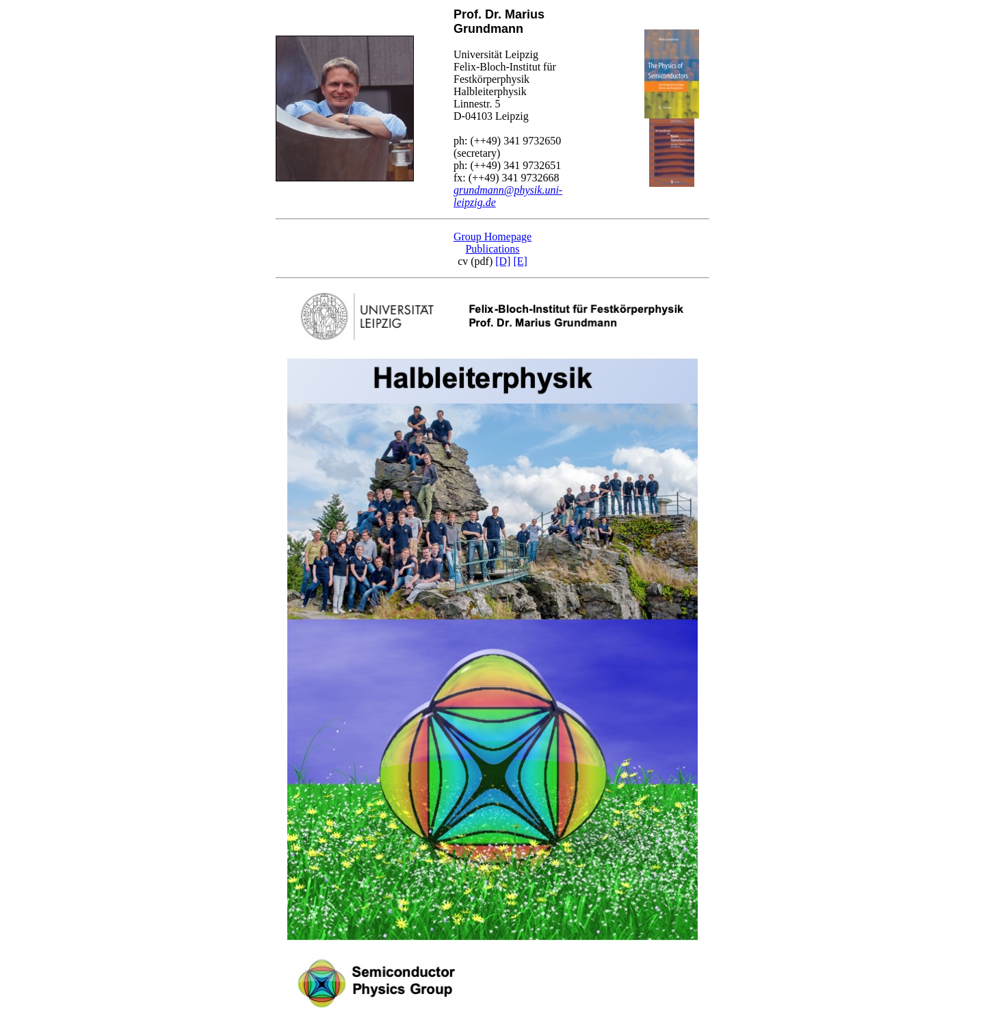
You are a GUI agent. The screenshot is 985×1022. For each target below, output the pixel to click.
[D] (502, 261)
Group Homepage (492, 236)
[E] (520, 261)
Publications (492, 249)
